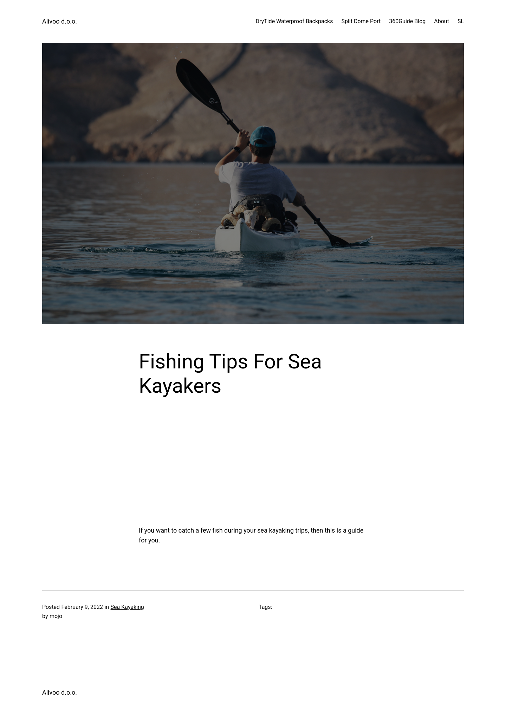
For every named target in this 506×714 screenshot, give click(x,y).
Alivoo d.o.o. (59, 21)
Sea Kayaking (127, 607)
